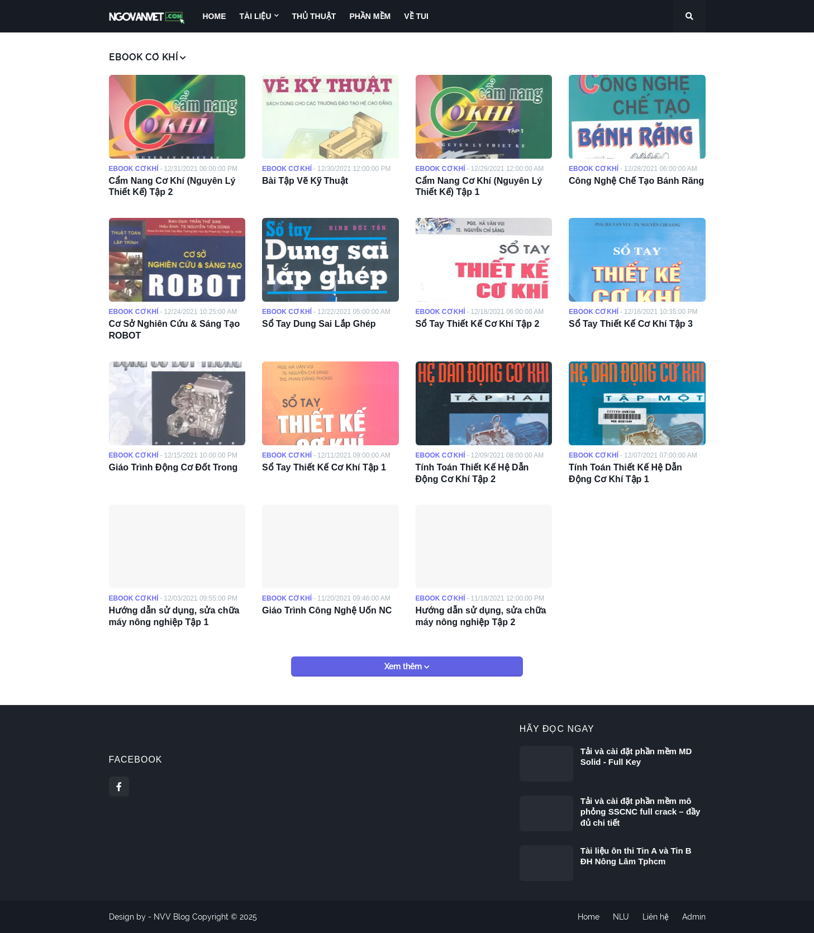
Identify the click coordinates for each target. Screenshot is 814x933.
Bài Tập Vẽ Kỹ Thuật (305, 180)
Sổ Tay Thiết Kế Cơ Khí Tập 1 (324, 467)
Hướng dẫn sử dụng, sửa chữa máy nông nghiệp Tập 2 (481, 616)
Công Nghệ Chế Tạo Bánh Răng (636, 180)
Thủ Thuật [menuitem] (314, 16)
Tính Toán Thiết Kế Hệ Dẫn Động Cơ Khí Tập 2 (472, 473)
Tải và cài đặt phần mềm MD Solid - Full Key (636, 756)
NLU (621, 916)
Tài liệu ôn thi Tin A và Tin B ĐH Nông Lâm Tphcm (636, 856)
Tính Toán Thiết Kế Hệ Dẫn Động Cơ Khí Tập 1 (625, 473)
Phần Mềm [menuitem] (370, 16)
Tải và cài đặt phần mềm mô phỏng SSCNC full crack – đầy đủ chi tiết (640, 811)
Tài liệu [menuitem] (256, 16)
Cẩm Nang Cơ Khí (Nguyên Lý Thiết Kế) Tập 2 (172, 186)
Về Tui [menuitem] (416, 16)
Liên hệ (655, 916)
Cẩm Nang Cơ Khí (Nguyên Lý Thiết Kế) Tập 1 (479, 186)
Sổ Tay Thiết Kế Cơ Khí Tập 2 (478, 324)
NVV (162, 916)
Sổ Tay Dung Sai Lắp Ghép (319, 324)
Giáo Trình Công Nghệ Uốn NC (327, 610)
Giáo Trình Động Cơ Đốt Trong (173, 467)
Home (588, 916)
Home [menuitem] (214, 16)
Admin (694, 916)
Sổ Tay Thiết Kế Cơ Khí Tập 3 (631, 324)
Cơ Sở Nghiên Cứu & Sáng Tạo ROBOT (174, 329)
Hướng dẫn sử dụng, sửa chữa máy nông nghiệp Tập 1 (174, 616)
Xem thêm (404, 666)
